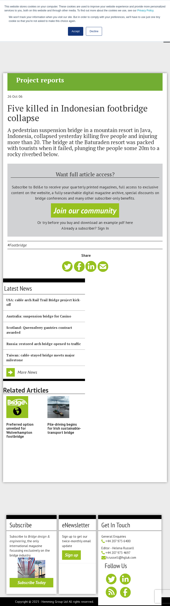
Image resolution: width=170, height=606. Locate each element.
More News (27, 372)
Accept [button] (76, 31)
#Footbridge (17, 245)
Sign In (103, 228)
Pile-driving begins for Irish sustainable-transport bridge (64, 428)
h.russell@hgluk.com (121, 557)
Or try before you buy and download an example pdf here (85, 222)
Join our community (85, 210)
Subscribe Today (31, 582)
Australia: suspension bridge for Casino (38, 316)
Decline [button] (94, 31)
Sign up (71, 555)
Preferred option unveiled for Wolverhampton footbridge (19, 430)
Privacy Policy (145, 10)
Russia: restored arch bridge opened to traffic (43, 344)
